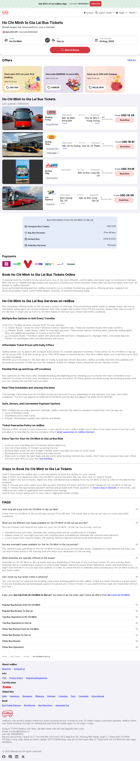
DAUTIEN (12, 87)
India (4, 696)
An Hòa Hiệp (48, 172)
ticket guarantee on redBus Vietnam (75, 432)
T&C (4, 678)
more (64, 123)
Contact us (19, 669)
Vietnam (51, 696)
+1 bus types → (53, 153)
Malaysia (39, 696)
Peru (73, 696)
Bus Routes (29, 705)
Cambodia (83, 696)
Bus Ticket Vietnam (11, 705)
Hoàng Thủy (48, 143)
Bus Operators (45, 705)
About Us (6, 669)
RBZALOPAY (96, 87)
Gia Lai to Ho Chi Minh (118, 595)
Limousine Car (62, 705)
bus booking (46, 458)
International (98, 696)
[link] (22, 79)
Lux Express (49, 198)
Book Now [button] (124, 120)
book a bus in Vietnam (104, 487)
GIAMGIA (53, 87)
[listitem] (7, 69)
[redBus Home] (5, 13)
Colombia (63, 696)
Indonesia (14, 696)
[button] (104, 40)
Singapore (27, 696)
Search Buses (70, 50)
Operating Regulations (36, 678)
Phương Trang (48, 118)
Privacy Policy (16, 678)
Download (95, 4)
